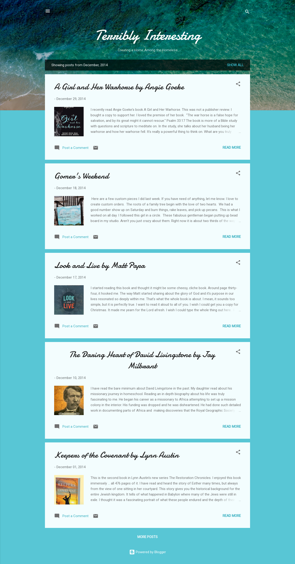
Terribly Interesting (148, 35)
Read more (232, 147)
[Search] (247, 13)
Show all (235, 65)
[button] (238, 84)
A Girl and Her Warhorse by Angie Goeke (119, 86)
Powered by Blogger (147, 552)
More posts (147, 537)
